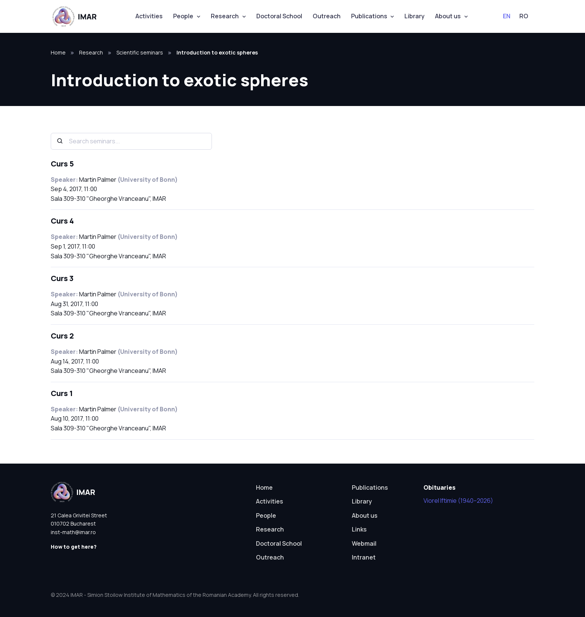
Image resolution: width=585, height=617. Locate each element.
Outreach (327, 16)
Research (225, 16)
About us (448, 16)
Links (359, 529)
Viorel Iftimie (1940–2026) (458, 500)
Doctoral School (279, 16)
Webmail (364, 543)
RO (523, 16)
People (183, 16)
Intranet (364, 557)
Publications (369, 16)
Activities (149, 16)
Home (58, 52)
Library (414, 16)
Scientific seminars (139, 52)
